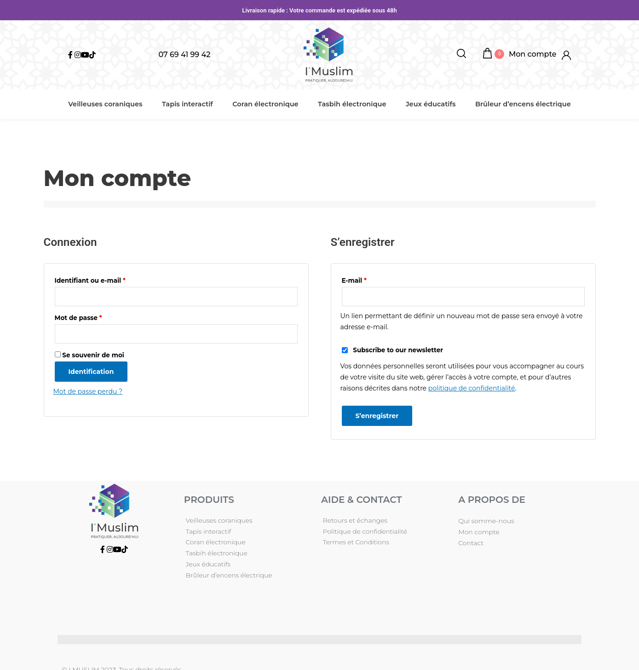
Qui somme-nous (486, 521)
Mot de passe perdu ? (88, 392)
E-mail (354, 280)
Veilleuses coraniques (108, 104)
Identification (91, 372)
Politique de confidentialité (364, 532)
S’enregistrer (377, 416)
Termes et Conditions (355, 543)
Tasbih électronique (351, 104)
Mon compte (478, 532)
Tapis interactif (189, 104)
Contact (471, 543)
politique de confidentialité (471, 389)
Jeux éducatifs (428, 104)
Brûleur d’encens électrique (519, 104)
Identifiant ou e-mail (90, 280)
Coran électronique (265, 104)
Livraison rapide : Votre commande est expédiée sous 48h (319, 10)
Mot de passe (78, 318)
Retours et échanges (354, 521)
